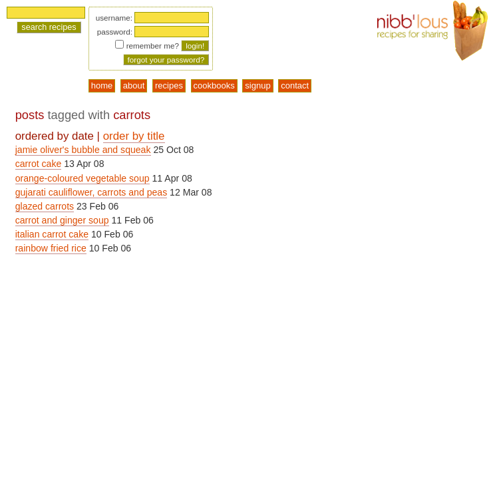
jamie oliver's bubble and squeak (83, 149)
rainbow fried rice (50, 248)
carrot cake (38, 163)
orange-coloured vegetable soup (82, 178)
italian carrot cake (51, 234)
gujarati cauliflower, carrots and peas (91, 192)
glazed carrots (44, 206)
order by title (134, 136)
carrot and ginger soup (62, 220)
